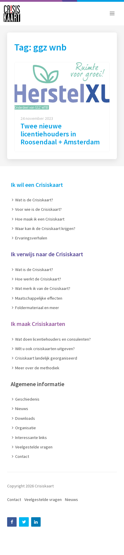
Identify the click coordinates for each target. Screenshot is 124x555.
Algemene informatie (37, 384)
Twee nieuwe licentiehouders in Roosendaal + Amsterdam (60, 133)
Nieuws (71, 499)
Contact (14, 499)
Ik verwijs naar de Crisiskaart (47, 254)
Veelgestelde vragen (43, 499)
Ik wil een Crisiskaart (37, 184)
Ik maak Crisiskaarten (38, 323)
